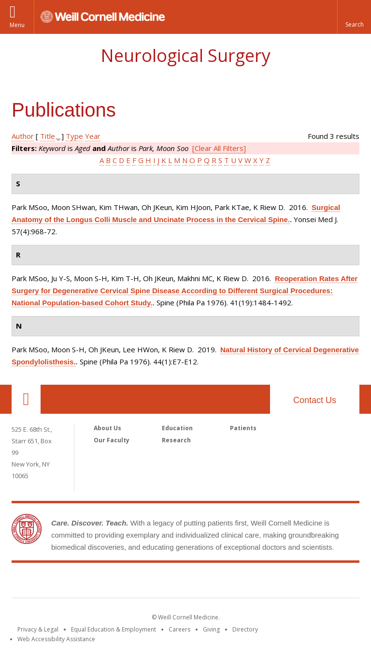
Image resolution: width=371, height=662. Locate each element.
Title (47, 136)
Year (92, 136)
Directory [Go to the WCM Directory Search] (245, 629)
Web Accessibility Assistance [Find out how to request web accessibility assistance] (56, 639)
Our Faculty (111, 440)
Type (74, 136)
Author (23, 136)
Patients (243, 428)
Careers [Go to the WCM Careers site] (179, 629)
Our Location (26, 399)
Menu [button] (17, 25)
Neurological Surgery (185, 55)
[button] (354, 17)
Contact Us (314, 400)
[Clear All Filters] (219, 148)
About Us (107, 428)
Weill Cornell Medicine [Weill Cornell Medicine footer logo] (185, 582)
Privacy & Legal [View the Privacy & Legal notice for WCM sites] (37, 629)
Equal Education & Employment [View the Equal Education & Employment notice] (113, 629)
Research (176, 440)
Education (177, 428)
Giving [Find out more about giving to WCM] (211, 629)
